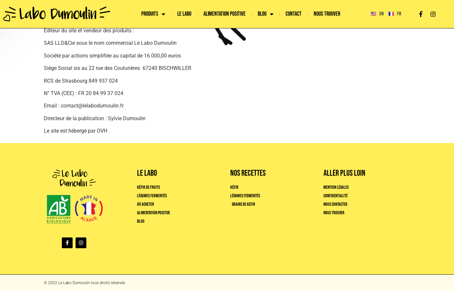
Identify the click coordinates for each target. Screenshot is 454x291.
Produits (153, 14)
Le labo (184, 13)
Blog (265, 14)
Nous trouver (327, 13)
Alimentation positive (224, 13)
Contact (294, 13)
